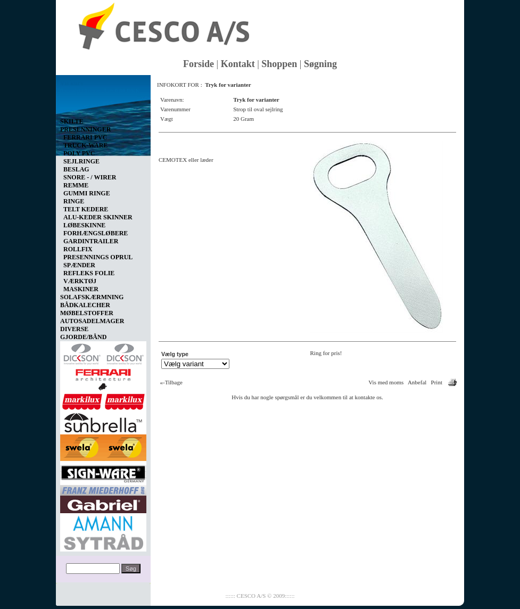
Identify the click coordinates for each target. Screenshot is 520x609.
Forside (198, 64)
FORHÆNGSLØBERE (95, 233)
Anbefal (417, 382)
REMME (75, 185)
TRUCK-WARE (85, 145)
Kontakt (238, 64)
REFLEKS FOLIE (88, 273)
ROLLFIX (78, 249)
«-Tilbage (171, 382)
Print (436, 382)
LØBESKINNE (84, 225)
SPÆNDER (79, 265)
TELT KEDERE (85, 209)
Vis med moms (385, 382)
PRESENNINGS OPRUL (98, 257)
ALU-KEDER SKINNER (98, 217)
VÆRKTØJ (79, 281)
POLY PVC (79, 153)
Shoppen (279, 64)
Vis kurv (72, 83)
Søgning (320, 64)
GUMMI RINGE (86, 193)
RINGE (73, 201)
